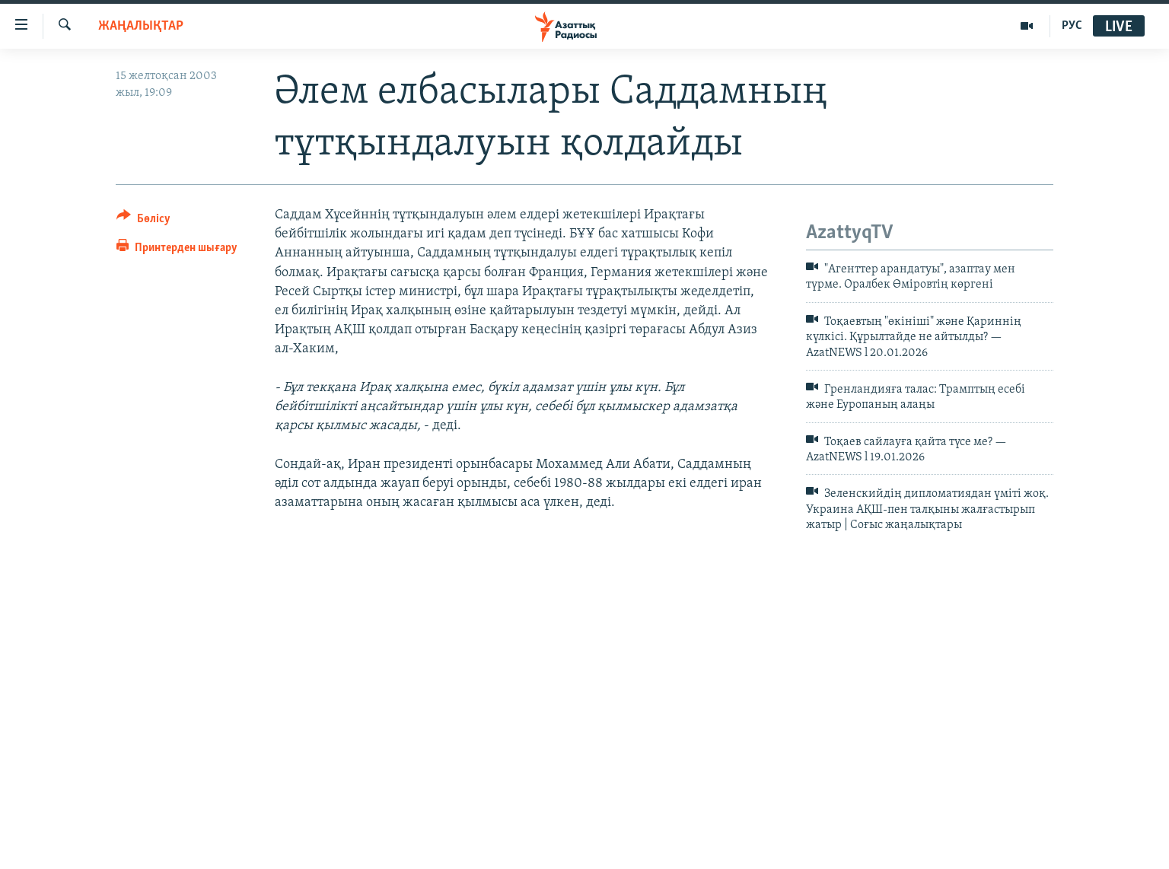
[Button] (143, 221)
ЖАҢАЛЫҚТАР (140, 26)
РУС (1072, 26)
